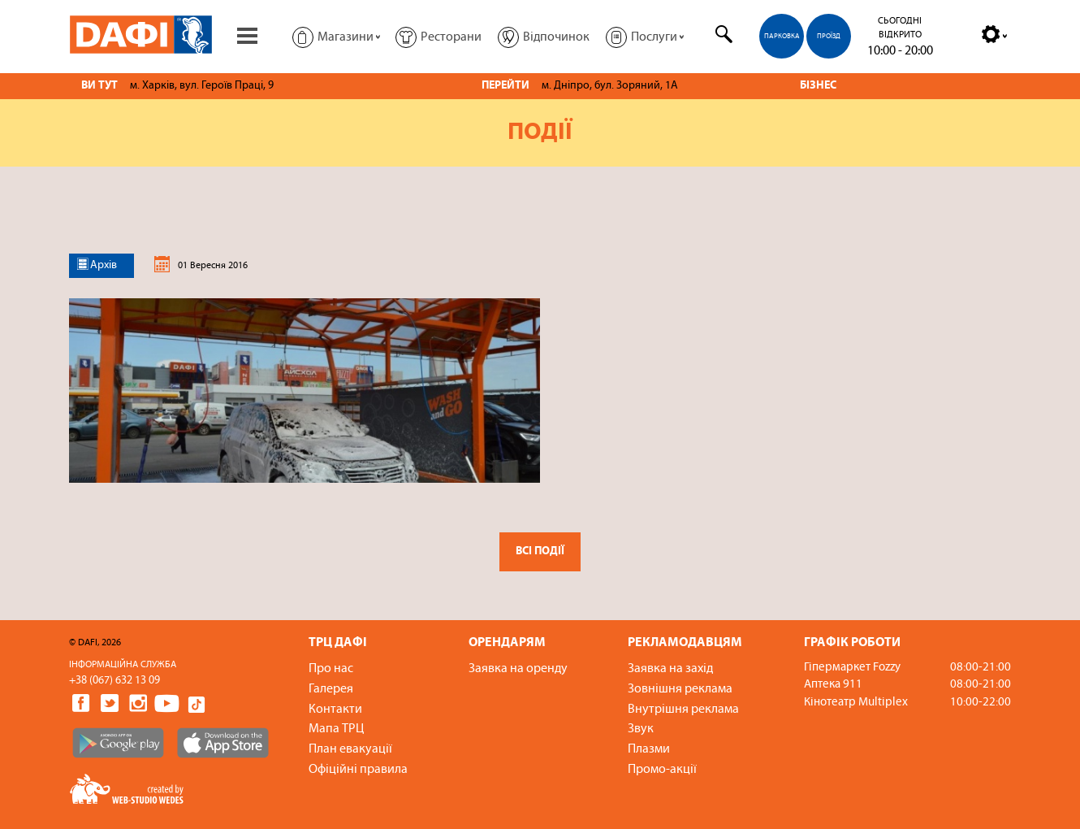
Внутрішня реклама (683, 709)
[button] (336, 36)
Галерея (331, 689)
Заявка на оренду (518, 668)
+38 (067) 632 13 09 (114, 681)
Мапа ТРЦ (336, 729)
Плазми (649, 749)
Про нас (331, 668)
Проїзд (828, 36)
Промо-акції (662, 769)
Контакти (335, 709)
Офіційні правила (358, 769)
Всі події (540, 551)
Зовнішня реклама (680, 689)
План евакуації (350, 749)
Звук (641, 729)
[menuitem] (780, 29)
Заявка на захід (670, 668)
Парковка (782, 36)
